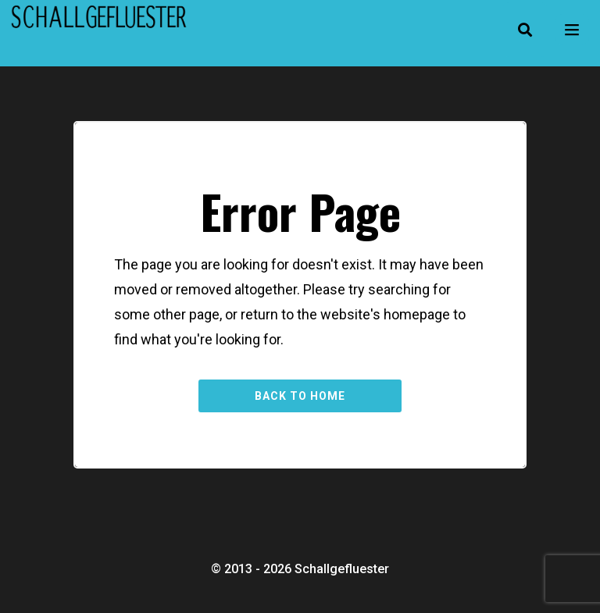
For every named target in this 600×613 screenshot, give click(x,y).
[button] (525, 29)
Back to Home (300, 396)
